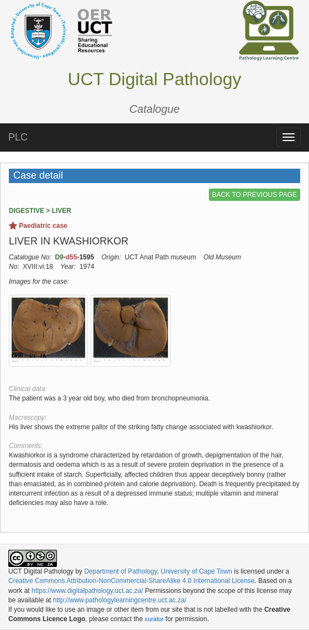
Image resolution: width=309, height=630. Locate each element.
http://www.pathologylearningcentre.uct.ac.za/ (119, 600)
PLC (18, 137)
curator (154, 619)
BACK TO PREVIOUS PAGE (254, 195)
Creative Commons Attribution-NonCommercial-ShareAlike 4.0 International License (131, 581)
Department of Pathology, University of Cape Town (158, 571)
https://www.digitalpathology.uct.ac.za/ (87, 591)
